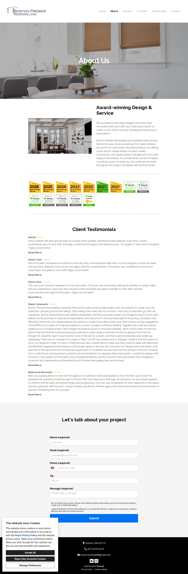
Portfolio (142, 11)
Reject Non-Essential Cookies (30, 559)
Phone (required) (94, 466)
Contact (175, 11)
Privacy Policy (86, 569)
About (114, 11)
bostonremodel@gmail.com (95, 554)
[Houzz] (92, 561)
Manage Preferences (30, 565)
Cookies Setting (100, 569)
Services (127, 11)
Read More (35, 252)
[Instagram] (96, 561)
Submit (94, 518)
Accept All (30, 552)
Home (102, 11)
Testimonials (159, 11)
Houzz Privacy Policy (26, 535)
